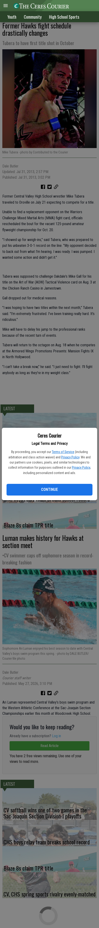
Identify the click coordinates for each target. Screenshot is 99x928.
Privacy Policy (70, 457)
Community (33, 17)
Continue (49, 489)
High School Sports (64, 17)
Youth (11, 17)
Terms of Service (63, 452)
